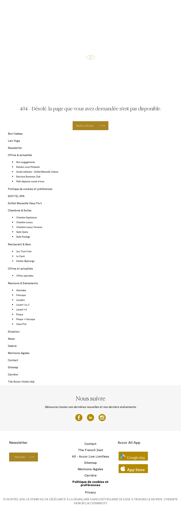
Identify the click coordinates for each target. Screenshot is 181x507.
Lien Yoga (14, 140)
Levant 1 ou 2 (22, 304)
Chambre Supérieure (26, 217)
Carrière (13, 374)
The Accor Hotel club (21, 381)
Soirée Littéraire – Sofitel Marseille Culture (37, 171)
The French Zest (90, 450)
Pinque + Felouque (25, 319)
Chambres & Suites (127, 7)
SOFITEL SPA (70, 7)
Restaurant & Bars (150, 7)
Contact (13, 360)
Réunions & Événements (23, 283)
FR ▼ (166, 7)
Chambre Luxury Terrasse (29, 227)
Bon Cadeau (53, 7)
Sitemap (13, 367)
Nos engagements (25, 162)
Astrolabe (21, 290)
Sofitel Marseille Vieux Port (25, 203)
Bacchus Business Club (28, 176)
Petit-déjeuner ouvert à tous (30, 181)
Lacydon (20, 299)
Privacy (90, 492)
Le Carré (20, 256)
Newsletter (86, 7)
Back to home (85, 125)
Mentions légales (19, 353)
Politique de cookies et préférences (30, 189)
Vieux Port (21, 324)
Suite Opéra (22, 231)
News (11, 338)
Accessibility (97, 503)
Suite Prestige (23, 236)
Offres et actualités (20, 268)
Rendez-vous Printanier (28, 166)
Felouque (21, 295)
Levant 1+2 (21, 309)
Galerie (12, 346)
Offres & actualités (105, 7)
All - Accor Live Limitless (90, 456)
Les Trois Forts (24, 251)
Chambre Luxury (24, 222)
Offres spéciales (24, 275)
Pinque (19, 314)
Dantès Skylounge (25, 261)
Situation (13, 331)
